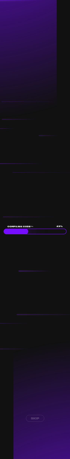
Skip (35, 418)
